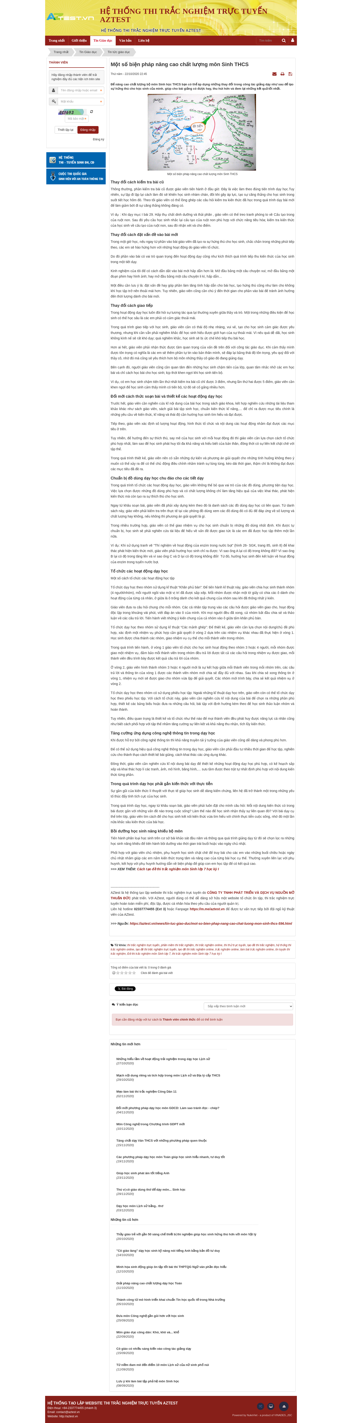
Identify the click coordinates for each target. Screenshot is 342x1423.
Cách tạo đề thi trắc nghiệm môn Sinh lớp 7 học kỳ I (178, 869)
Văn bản (125, 40)
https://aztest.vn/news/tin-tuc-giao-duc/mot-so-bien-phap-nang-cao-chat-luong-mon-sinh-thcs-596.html (211, 923)
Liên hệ (143, 40)
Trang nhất (57, 40)
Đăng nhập (88, 130)
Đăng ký (98, 139)
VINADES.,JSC (283, 1415)
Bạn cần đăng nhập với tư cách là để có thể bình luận (169, 1019)
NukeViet (252, 1415)
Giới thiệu (79, 40)
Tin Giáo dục (103, 40)
